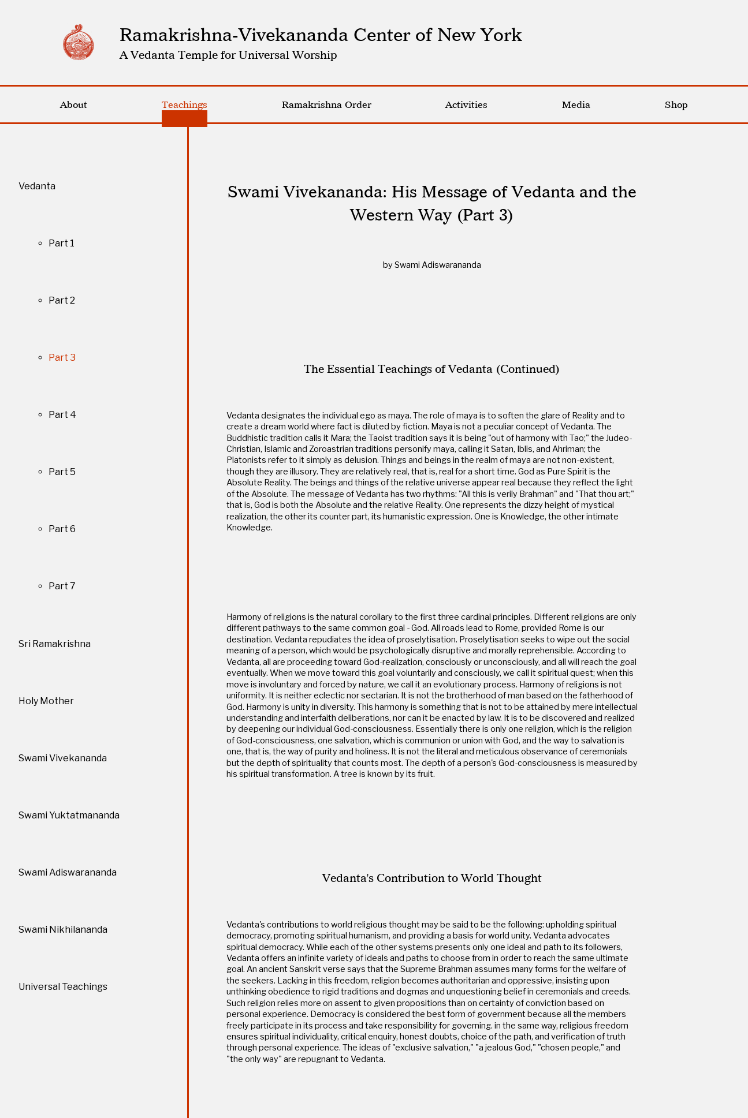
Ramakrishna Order (326, 104)
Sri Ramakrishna (54, 643)
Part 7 (62, 586)
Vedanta (36, 186)
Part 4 (62, 414)
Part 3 (62, 357)
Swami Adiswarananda (67, 872)
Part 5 (62, 471)
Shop (676, 104)
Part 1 (62, 243)
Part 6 (62, 529)
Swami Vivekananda (62, 758)
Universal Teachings (62, 986)
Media (576, 104)
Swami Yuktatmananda (69, 815)
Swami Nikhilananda (62, 929)
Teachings (184, 104)
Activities (466, 104)
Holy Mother (46, 701)
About (73, 104)
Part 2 (62, 300)
